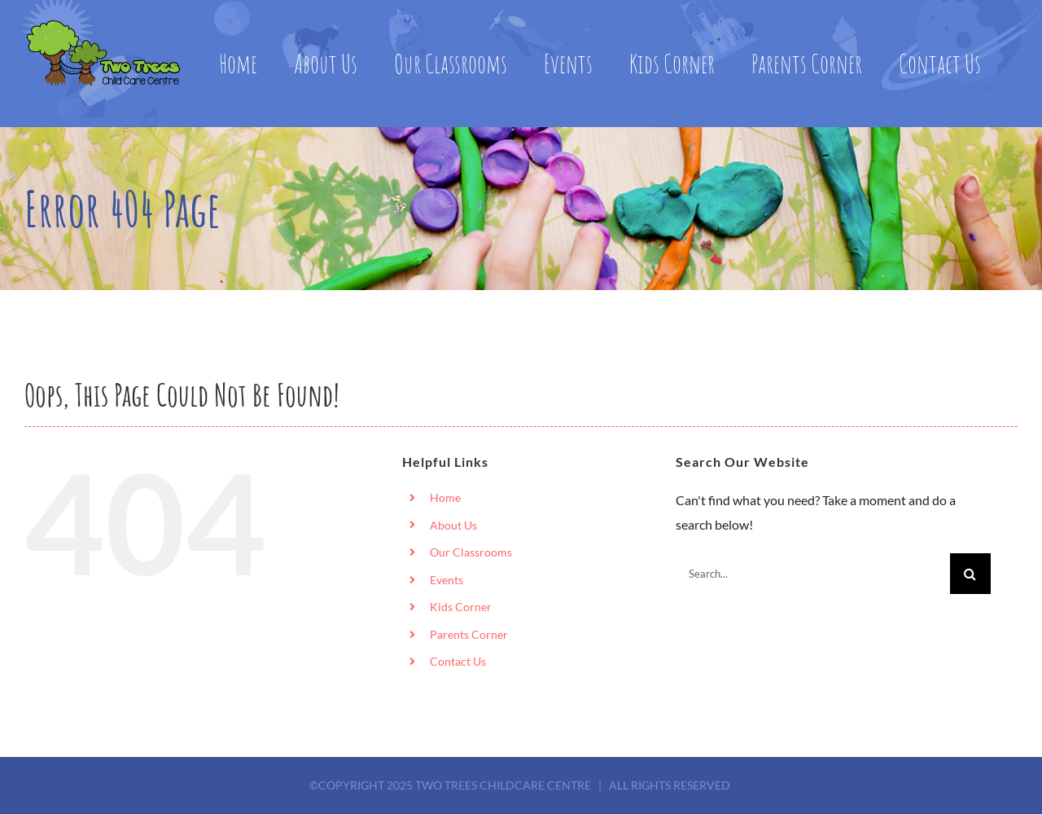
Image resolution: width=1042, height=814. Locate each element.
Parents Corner (469, 634)
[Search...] (813, 573)
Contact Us (458, 661)
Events (446, 580)
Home (445, 497)
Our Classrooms (471, 552)
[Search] (970, 573)
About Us (453, 525)
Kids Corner (461, 607)
